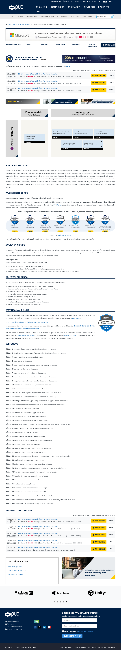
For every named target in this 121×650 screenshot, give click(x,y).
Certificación (60, 45)
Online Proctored (70, 335)
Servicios (64, 16)
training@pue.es (15, 566)
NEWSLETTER (96, 1)
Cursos (20, 16)
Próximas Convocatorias (92, 46)
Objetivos (44, 45)
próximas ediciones (65, 235)
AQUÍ (68, 66)
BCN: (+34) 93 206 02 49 (17, 570)
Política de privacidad (82, 647)
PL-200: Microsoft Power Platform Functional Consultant (38, 74)
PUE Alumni (42, 60)
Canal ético (112, 647)
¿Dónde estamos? (16, 574)
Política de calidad (65, 647)
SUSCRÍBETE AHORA (72, 636)
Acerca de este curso (13, 45)
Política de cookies (99, 647)
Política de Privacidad (85, 631)
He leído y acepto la (77, 631)
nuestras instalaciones (26, 335)
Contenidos (76, 45)
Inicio (13, 16)
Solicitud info (87, 16)
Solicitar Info (109, 45)
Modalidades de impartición (49, 16)
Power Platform (25, 24)
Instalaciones (75, 16)
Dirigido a (29, 45)
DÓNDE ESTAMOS (56, 1)
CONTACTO (68, 1)
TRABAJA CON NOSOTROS (82, 1)
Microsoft (16, 24)
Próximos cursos (31, 16)
